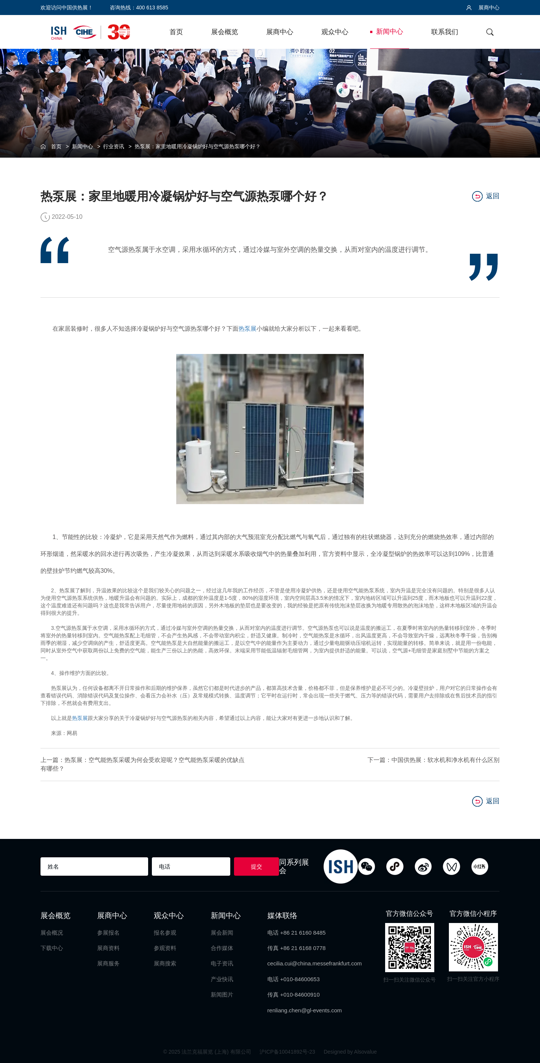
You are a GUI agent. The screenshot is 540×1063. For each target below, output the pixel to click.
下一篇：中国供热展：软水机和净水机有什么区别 (434, 760)
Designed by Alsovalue (350, 1052)
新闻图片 (222, 994)
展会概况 (51, 932)
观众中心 (334, 32)
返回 (486, 196)
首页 (176, 32)
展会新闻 (222, 932)
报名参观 (165, 932)
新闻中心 (389, 31)
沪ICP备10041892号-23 (288, 1052)
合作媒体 (222, 948)
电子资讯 (222, 963)
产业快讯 (222, 979)
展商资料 (108, 948)
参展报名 (108, 932)
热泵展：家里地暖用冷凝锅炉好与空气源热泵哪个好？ (198, 146)
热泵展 (247, 328)
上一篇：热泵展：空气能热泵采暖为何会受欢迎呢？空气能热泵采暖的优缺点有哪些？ (142, 764)
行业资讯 (113, 146)
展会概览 (224, 32)
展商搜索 (165, 963)
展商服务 (108, 963)
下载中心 (51, 948)
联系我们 (444, 32)
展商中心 (483, 8)
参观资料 (165, 948)
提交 (256, 866)
